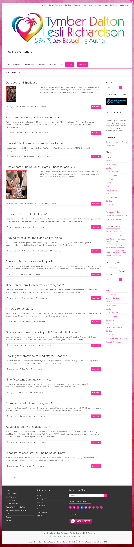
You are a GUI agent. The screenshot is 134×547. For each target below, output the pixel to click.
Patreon (8, 490)
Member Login (123, 5)
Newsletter (83, 64)
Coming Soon (91, 5)
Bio (107, 208)
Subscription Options (70, 542)
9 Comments (39, 466)
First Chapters (38, 203)
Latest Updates (11, 497)
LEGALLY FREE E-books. (116, 235)
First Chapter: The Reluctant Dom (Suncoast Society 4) (40, 166)
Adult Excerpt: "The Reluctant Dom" (28, 426)
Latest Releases (103, 5)
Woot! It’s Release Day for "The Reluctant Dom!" (36, 452)
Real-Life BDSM (43, 251)
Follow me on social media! (116, 216)
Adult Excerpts (27, 442)
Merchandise (111, 294)
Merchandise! (41, 505)
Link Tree (40, 502)
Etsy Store (44, 5)
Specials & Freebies (113, 219)
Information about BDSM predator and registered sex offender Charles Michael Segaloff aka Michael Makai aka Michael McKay (116, 250)
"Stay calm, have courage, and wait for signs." (34, 237)
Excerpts (30, 203)
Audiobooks (110, 194)
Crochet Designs (11, 493)
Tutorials (109, 205)
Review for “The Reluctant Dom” (26, 214)
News (25, 274)
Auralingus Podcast (113, 212)
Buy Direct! (69, 5)
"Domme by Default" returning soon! (29, 403)
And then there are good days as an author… (34, 117)
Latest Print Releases (114, 327)
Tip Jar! (70, 64)
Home (8, 64)
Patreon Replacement (56, 5)
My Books (16, 64)
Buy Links (109, 186)
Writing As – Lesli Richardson (16, 510)
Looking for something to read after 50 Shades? (36, 356)
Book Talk (25, 107)
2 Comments (39, 227)
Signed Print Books (113, 298)
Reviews (27, 227)
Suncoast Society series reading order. (30, 261)
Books (84, 5)
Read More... (96, 107)
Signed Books (42, 512)
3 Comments (41, 107)
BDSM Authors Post (113, 232)
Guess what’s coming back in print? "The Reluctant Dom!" (42, 332)
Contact (109, 201)
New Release (31, 156)
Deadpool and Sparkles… (21, 82)
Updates (77, 5)
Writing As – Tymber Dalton (15, 507)
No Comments (43, 133)
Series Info (113, 5)
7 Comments (40, 322)
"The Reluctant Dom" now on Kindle (28, 379)
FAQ (61, 64)
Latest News (40, 64)
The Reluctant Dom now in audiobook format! (35, 143)
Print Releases (111, 197)
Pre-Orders (110, 179)
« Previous (13, 477)
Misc (31, 107)
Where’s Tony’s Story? (19, 308)
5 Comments (51, 203)
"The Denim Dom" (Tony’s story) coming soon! (35, 285)
